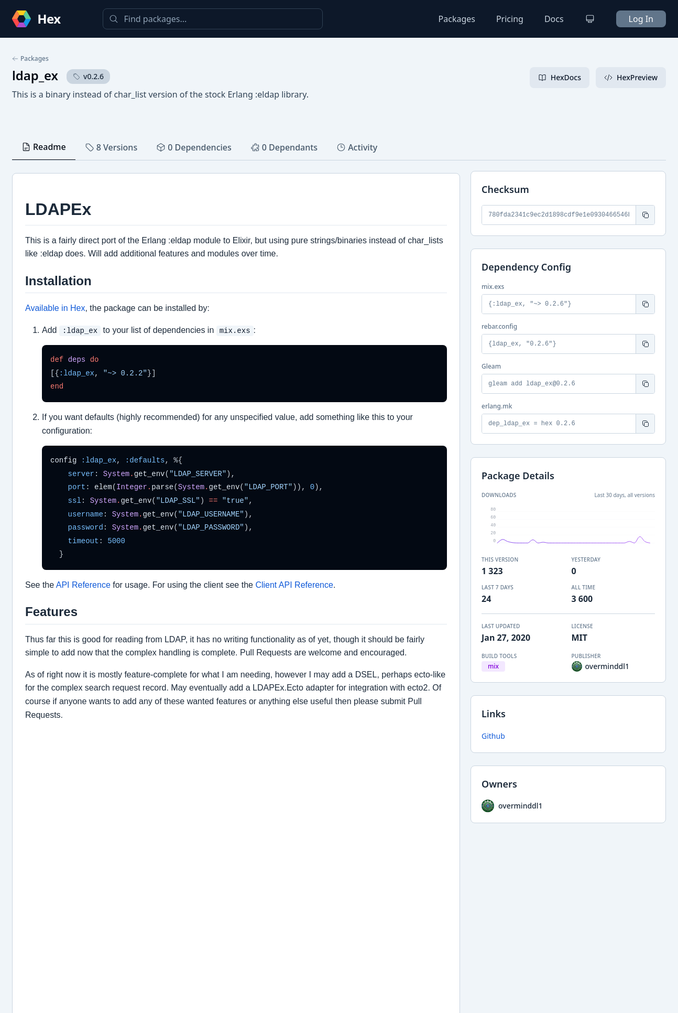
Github (493, 736)
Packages (457, 19)
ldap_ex (35, 75)
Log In (641, 19)
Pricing (509, 19)
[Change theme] (590, 19)
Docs (554, 19)
